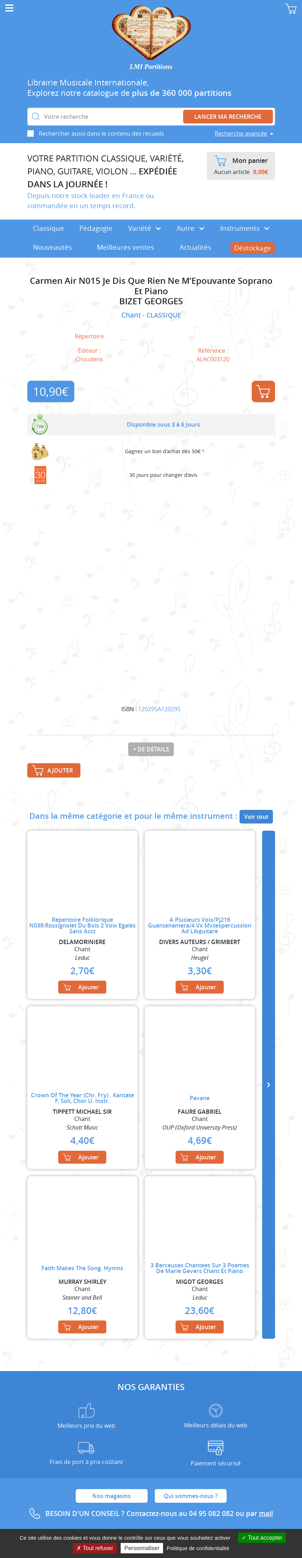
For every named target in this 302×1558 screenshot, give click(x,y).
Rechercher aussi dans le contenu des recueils (101, 133)
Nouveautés (52, 247)
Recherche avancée (241, 133)
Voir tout (256, 817)
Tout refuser (94, 1548)
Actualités (195, 247)
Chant (132, 315)
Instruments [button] (244, 228)
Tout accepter (262, 1538)
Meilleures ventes (125, 247)
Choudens (89, 359)
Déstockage (252, 248)
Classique (48, 228)
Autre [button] (190, 228)
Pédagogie (95, 228)
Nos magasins (111, 1496)
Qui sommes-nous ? (191, 1496)
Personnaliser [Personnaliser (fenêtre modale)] (141, 1548)
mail (266, 1513)
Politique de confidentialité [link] (198, 1548)
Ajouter (263, 391)
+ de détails (151, 749)
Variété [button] (144, 228)
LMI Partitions (151, 66)
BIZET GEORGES (151, 301)
